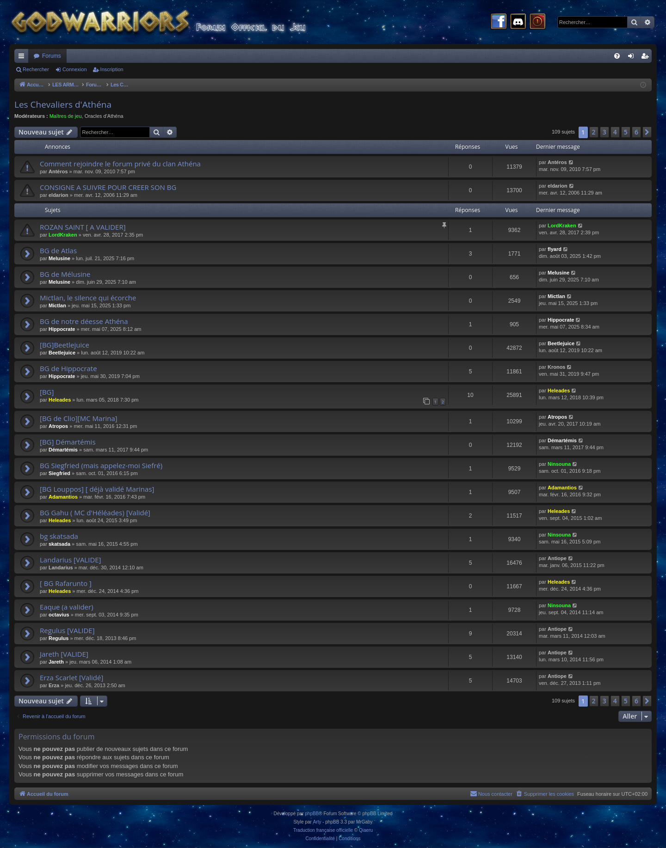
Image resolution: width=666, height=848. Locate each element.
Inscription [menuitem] (647, 58)
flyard (554, 249)
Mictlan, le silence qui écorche (88, 297)
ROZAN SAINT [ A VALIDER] (83, 227)
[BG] (47, 392)
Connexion (74, 69)
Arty (317, 821)
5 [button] (626, 132)
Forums (51, 56)
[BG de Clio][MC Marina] (78, 418)
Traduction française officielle (323, 830)
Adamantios (63, 497)
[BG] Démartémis (68, 441)
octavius (59, 614)
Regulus (58, 638)
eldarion (58, 195)
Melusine (59, 258)
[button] (647, 132)
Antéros (58, 171)
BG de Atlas (58, 250)
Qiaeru (366, 830)
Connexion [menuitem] (633, 58)
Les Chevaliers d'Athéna (62, 104)
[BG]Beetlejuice (64, 344)
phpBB (312, 813)
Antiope (557, 558)
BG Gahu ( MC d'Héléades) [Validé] (95, 512)
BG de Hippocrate (68, 368)
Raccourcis (23, 58)
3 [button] (604, 132)
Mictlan (57, 305)
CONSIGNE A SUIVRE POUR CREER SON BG (108, 187)
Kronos (557, 367)
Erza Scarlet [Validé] (71, 677)
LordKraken (63, 235)
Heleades (60, 400)
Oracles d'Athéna (104, 116)
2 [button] (594, 132)
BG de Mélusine (65, 274)
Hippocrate (62, 329)
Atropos (58, 426)
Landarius (61, 567)
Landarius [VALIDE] (70, 559)
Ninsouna (559, 464)
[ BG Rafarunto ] (66, 583)
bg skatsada (59, 536)
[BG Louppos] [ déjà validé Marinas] (97, 489)
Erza (54, 685)
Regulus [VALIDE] (67, 630)
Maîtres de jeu (65, 116)
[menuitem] (617, 56)
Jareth (56, 662)
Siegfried (59, 473)
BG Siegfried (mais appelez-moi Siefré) (101, 465)
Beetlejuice (62, 352)
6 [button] (636, 132)
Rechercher (36, 69)
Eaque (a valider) (66, 606)
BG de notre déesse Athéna (84, 321)
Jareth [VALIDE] (64, 654)
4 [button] (615, 132)
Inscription (111, 69)
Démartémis (63, 449)
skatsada (59, 544)
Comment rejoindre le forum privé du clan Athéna (120, 163)
